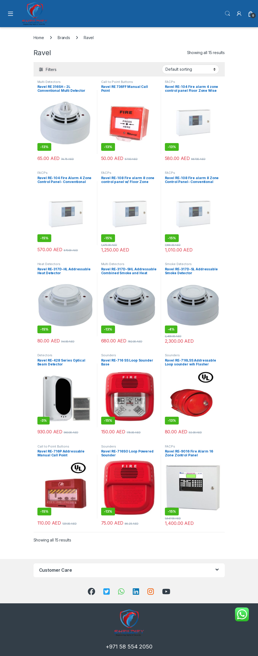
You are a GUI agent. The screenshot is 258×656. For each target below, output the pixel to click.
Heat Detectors (48, 264)
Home (39, 37)
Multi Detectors (49, 82)
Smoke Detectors (178, 264)
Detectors (45, 355)
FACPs (170, 82)
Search (227, 14)
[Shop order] (190, 69)
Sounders (108, 355)
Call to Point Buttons (117, 82)
